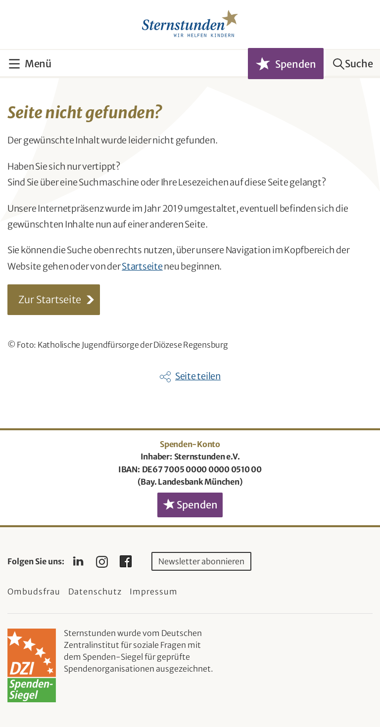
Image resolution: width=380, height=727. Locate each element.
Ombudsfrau (33, 591)
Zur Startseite (49, 299)
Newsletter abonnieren (201, 561)
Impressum (154, 591)
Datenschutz (95, 591)
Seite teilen (198, 376)
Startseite (142, 266)
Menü (38, 63)
